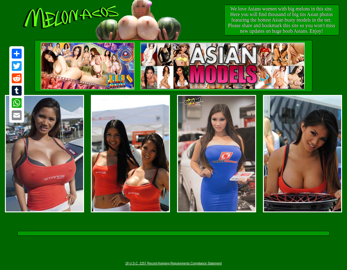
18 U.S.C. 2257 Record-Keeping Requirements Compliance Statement (173, 263)
